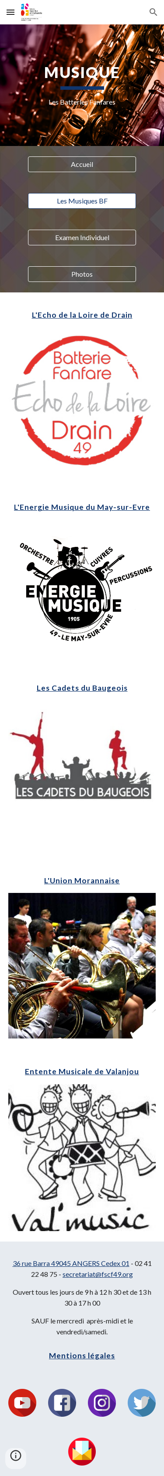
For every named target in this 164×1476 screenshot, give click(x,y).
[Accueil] (81, 164)
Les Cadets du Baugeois (82, 687)
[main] (82, 85)
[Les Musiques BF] (81, 201)
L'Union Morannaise (82, 880)
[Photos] (81, 274)
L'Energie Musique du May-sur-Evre (82, 507)
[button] (10, 12)
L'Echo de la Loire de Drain (82, 314)
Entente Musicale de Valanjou (82, 1071)
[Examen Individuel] (81, 237)
